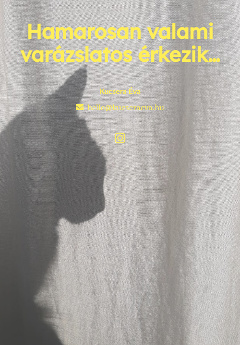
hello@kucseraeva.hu (125, 107)
